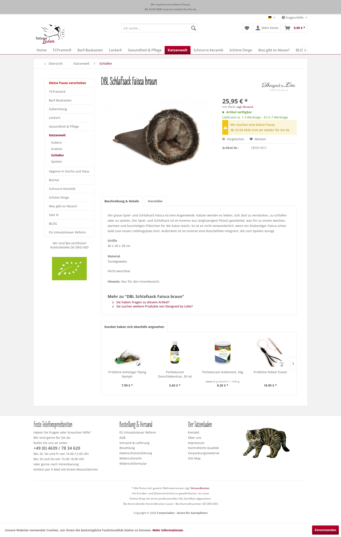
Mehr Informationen (167, 530)
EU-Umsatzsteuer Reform (67, 232)
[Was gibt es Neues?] (274, 50)
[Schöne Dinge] (240, 50)
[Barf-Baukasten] (90, 50)
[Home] (41, 50)
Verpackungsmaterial (203, 453)
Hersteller (155, 201)
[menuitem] (159, 28)
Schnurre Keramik (62, 189)
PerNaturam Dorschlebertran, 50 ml (175, 374)
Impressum (196, 443)
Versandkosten (200, 488)
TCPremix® (57, 92)
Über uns (194, 438)
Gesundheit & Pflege (64, 126)
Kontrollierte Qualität (203, 448)
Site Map (194, 458)
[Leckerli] (115, 50)
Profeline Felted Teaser (270, 372)
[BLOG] (300, 50)
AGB (122, 438)
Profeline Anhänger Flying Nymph (127, 374)
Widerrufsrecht (130, 458)
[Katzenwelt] (178, 50)
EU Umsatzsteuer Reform (137, 432)
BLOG (53, 223)
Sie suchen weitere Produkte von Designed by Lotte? (152, 306)
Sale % (54, 215)
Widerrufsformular (133, 463)
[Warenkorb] (295, 28)
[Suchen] (193, 28)
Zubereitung (58, 109)
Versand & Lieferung (134, 443)
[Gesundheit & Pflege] (145, 50)
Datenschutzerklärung (135, 453)
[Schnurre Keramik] (208, 50)
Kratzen (56, 149)
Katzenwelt (57, 135)
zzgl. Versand (245, 107)
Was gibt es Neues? (63, 206)
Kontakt (193, 432)
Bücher (54, 180)
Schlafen (57, 155)
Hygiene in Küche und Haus (69, 171)
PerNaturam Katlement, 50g (222, 372)
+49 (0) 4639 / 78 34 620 (56, 448)
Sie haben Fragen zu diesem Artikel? (140, 302)
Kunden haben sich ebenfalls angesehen (134, 327)
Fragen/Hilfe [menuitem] (293, 17)
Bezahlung (127, 448)
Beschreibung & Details (121, 201)
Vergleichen (233, 139)
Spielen (56, 161)
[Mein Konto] (267, 28)
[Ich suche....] (159, 28)
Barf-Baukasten (60, 100)
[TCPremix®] (62, 50)
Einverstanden (325, 530)
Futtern (56, 142)
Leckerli (54, 118)
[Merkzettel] (247, 28)
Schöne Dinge (59, 197)
